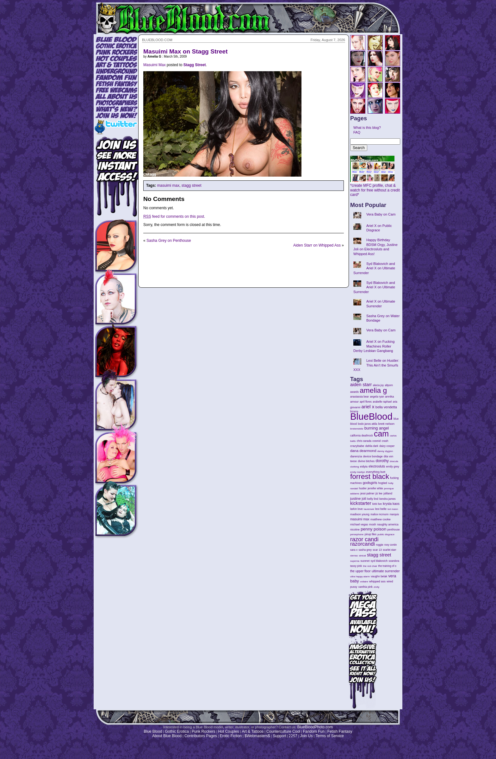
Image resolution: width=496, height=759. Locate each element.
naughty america (387, 524)
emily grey (392, 466)
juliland (387, 493)
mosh (372, 524)
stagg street (192, 185)
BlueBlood (371, 416)
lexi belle (381, 509)
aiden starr (361, 384)
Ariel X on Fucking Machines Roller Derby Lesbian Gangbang (373, 346)
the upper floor (360, 571)
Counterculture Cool (283, 731)
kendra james (387, 498)
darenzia (356, 456)
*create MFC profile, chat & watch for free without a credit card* (375, 188)
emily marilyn (357, 472)
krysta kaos (391, 503)
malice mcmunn (379, 514)
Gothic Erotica (177, 731)
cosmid (376, 441)
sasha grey (365, 549)
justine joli (358, 498)
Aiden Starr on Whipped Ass (317, 245)
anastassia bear (359, 396)
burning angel (376, 428)
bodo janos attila (367, 423)
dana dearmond (363, 450)
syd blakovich (379, 560)
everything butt (375, 472)
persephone (356, 534)
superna (354, 561)
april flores (366, 401)
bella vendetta (386, 407)
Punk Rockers (203, 731)
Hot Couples (228, 731)
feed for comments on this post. (174, 216)
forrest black (369, 476)
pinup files (370, 534)
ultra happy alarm (360, 576)
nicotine (355, 529)
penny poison (373, 529)
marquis (394, 514)
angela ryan (377, 396)
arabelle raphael (382, 401)
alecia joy (378, 385)
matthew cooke (380, 519)
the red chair (370, 566)
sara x (353, 549)
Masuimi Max (154, 65)
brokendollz (356, 428)
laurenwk (369, 509)
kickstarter (360, 503)
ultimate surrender (386, 571)
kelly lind (372, 498)
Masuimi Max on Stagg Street (185, 51)
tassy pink (356, 566)
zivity (376, 587)
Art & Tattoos (253, 731)
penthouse (394, 529)
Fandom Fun (314, 731)
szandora (394, 561)
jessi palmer (367, 493)
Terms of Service (329, 736)
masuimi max (168, 185)
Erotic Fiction (231, 736)
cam (381, 433)
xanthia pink (365, 586)
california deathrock (361, 435)
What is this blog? (367, 127)
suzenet (364, 561)
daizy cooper (386, 446)
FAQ (356, 132)
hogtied (382, 483)
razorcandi (362, 544)
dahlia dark (371, 446)
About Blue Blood (167, 736)
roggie (379, 544)
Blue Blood (153, 731)
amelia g (373, 390)
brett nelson (386, 423)
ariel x (367, 406)
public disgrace (385, 534)
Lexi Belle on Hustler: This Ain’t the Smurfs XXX (376, 365)
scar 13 (377, 549)
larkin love (356, 509)
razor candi (364, 539)
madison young (359, 514)
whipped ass (377, 581)
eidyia (364, 466)
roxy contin (390, 544)
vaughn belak (379, 576)
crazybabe (357, 446)
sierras (354, 555)
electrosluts (377, 466)
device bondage (373, 456)
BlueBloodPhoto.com (315, 727)
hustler (363, 488)
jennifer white (375, 488)
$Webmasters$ (257, 736)
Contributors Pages (200, 736)
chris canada (364, 441)
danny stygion (385, 451)
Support (279, 736)
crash (385, 440)
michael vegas (359, 524)
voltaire (364, 581)
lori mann (393, 509)
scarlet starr (389, 550)
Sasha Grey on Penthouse (168, 240)
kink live (377, 503)
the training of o (387, 566)
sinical (362, 555)
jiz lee (378, 493)
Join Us (306, 736)
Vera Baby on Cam (380, 214)
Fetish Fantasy (339, 731)
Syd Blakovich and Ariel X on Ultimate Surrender (374, 268)
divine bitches (366, 461)
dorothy (382, 461)
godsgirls (370, 483)
